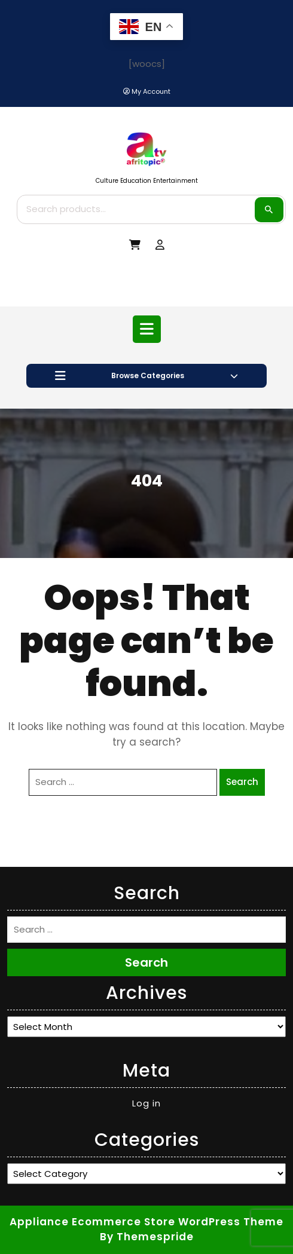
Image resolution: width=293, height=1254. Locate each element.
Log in (146, 1103)
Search (269, 209)
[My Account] (146, 92)
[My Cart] (135, 245)
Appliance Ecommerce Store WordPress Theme (146, 1222)
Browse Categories (146, 376)
